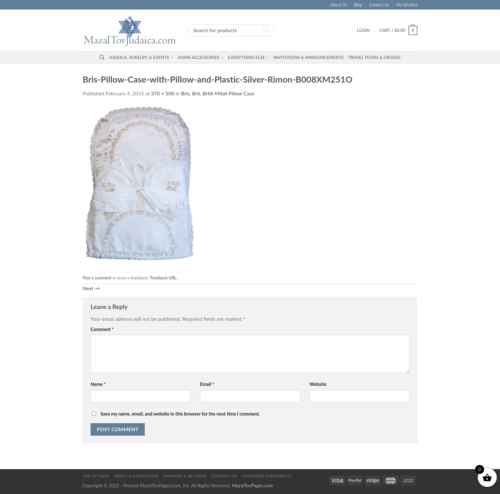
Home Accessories (201, 58)
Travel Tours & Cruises (374, 57)
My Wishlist (406, 4)
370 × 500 (162, 93)
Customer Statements (266, 476)
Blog (358, 4)
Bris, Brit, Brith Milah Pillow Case (217, 93)
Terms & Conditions (136, 476)
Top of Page (96, 476)
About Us (338, 4)
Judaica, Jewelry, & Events (141, 58)
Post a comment (97, 277)
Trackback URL (163, 277)
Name (98, 384)
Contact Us (379, 4)
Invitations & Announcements (309, 57)
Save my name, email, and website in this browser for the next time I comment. (180, 414)
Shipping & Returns (185, 476)
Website (318, 384)
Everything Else (248, 58)
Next (91, 288)
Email (207, 384)
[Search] (101, 57)
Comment (102, 329)
